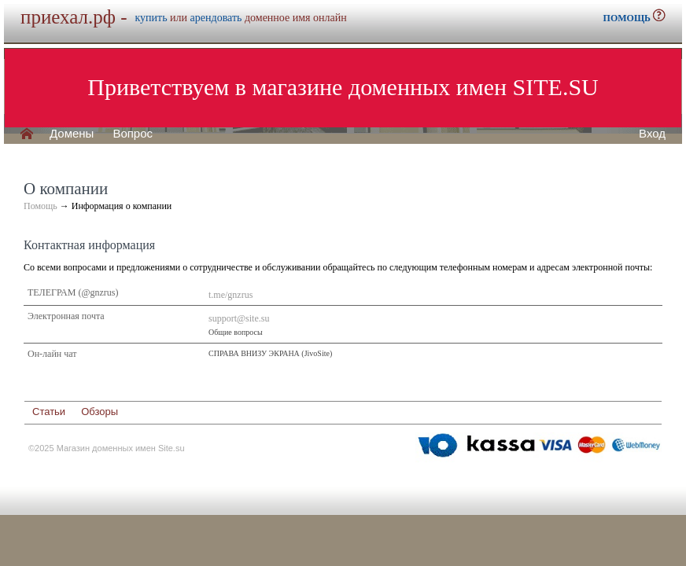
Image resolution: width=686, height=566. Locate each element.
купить (151, 18)
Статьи (48, 411)
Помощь (40, 205)
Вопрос (132, 133)
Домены (72, 133)
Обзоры (99, 411)
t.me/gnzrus (230, 294)
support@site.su (238, 318)
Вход (652, 133)
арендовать (216, 18)
